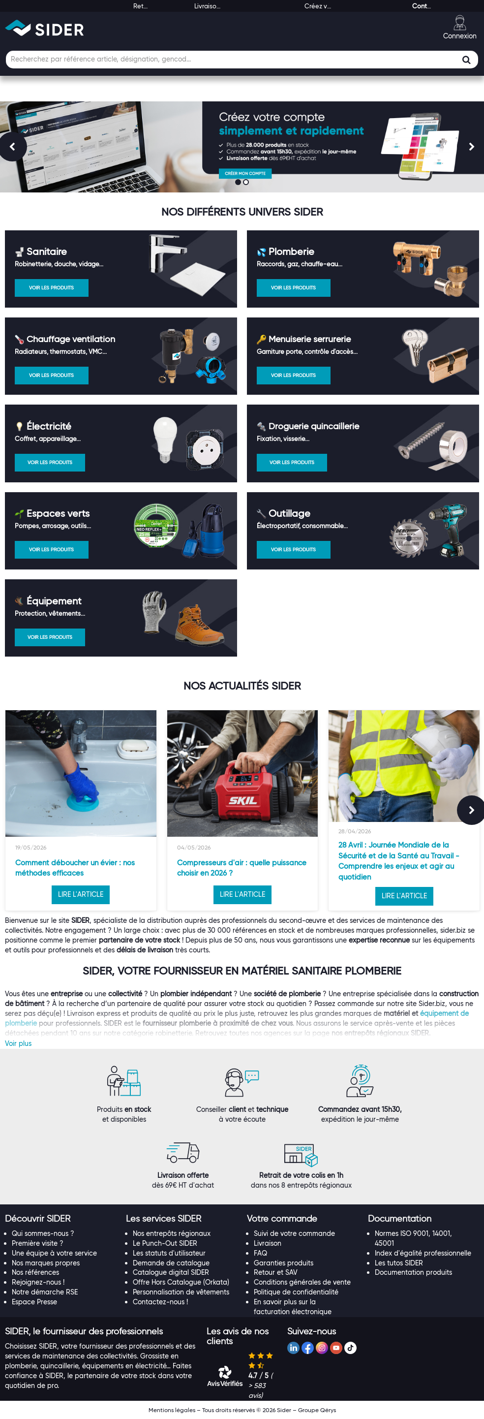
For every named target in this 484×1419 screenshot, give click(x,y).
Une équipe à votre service (54, 1253)
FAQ (260, 1253)
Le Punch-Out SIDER (165, 1243)
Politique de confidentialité (296, 1292)
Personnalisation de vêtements (181, 1292)
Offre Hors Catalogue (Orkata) (181, 1282)
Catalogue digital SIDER (171, 1272)
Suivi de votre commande (294, 1233)
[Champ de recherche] (242, 59)
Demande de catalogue (171, 1263)
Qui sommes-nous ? (43, 1233)
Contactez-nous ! (160, 1301)
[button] (37, 1218)
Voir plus (18, 1043)
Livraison (267, 1243)
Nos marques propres (46, 1263)
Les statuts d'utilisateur (169, 1253)
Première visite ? (37, 1243)
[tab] (60, 1219)
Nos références (35, 1272)
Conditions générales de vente (302, 1282)
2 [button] (247, 183)
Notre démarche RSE (45, 1292)
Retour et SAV (276, 1272)
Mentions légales (172, 1410)
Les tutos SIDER (399, 1263)
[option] (81, 810)
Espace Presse (34, 1301)
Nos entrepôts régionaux (172, 1233)
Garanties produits (283, 1263)
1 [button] (239, 183)
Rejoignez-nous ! (38, 1282)
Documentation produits (413, 1272)
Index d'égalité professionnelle (423, 1253)
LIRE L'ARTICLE (80, 894)
